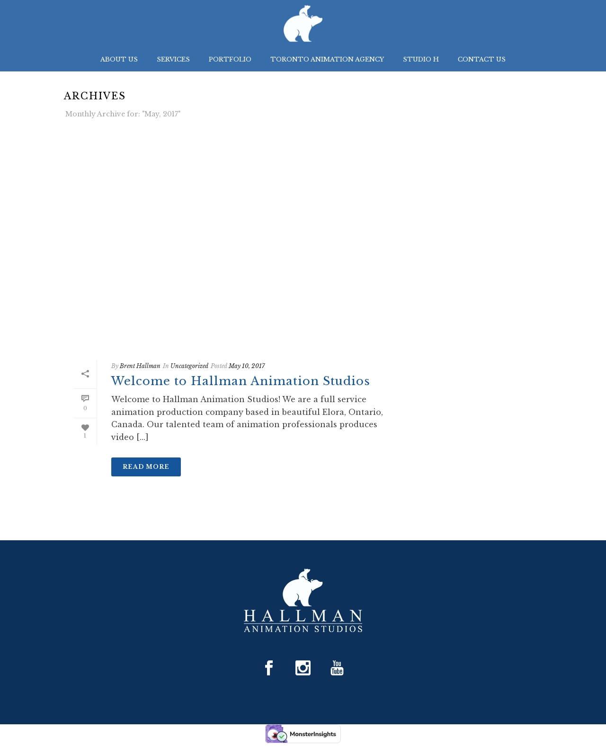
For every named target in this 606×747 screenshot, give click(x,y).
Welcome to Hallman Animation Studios (240, 381)
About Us (119, 59)
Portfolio (230, 59)
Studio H (421, 59)
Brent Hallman (140, 365)
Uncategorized (189, 365)
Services (173, 59)
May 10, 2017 (247, 365)
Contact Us (482, 59)
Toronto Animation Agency (327, 59)
